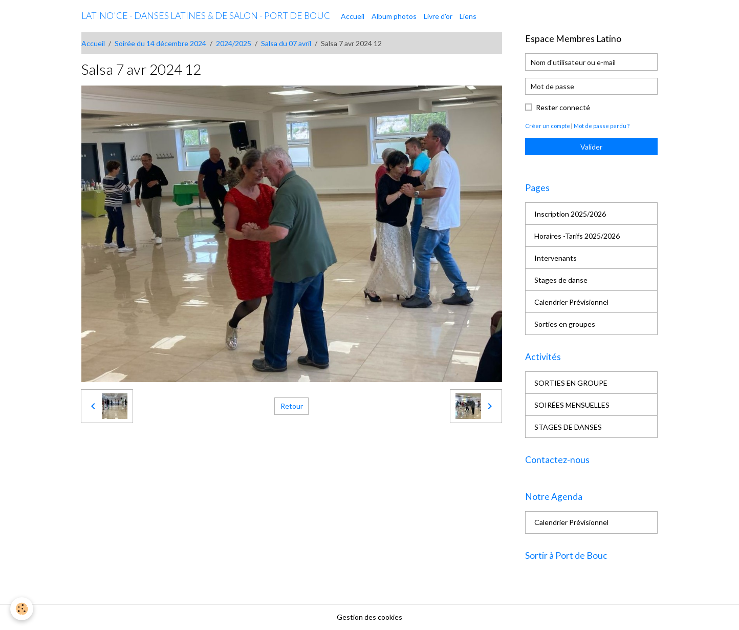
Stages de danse (561, 280)
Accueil (352, 16)
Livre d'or (438, 16)
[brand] (205, 16)
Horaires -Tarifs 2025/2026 (577, 236)
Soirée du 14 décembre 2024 (160, 43)
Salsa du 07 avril (286, 43)
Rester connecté (563, 107)
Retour (291, 406)
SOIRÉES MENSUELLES (572, 405)
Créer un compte (547, 125)
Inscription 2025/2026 (570, 213)
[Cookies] (21, 608)
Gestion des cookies (369, 617)
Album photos (394, 16)
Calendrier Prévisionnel (571, 302)
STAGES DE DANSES (568, 427)
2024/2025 (233, 43)
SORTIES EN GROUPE (570, 383)
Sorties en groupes (564, 324)
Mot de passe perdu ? (601, 125)
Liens (468, 16)
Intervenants (555, 258)
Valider (591, 146)
